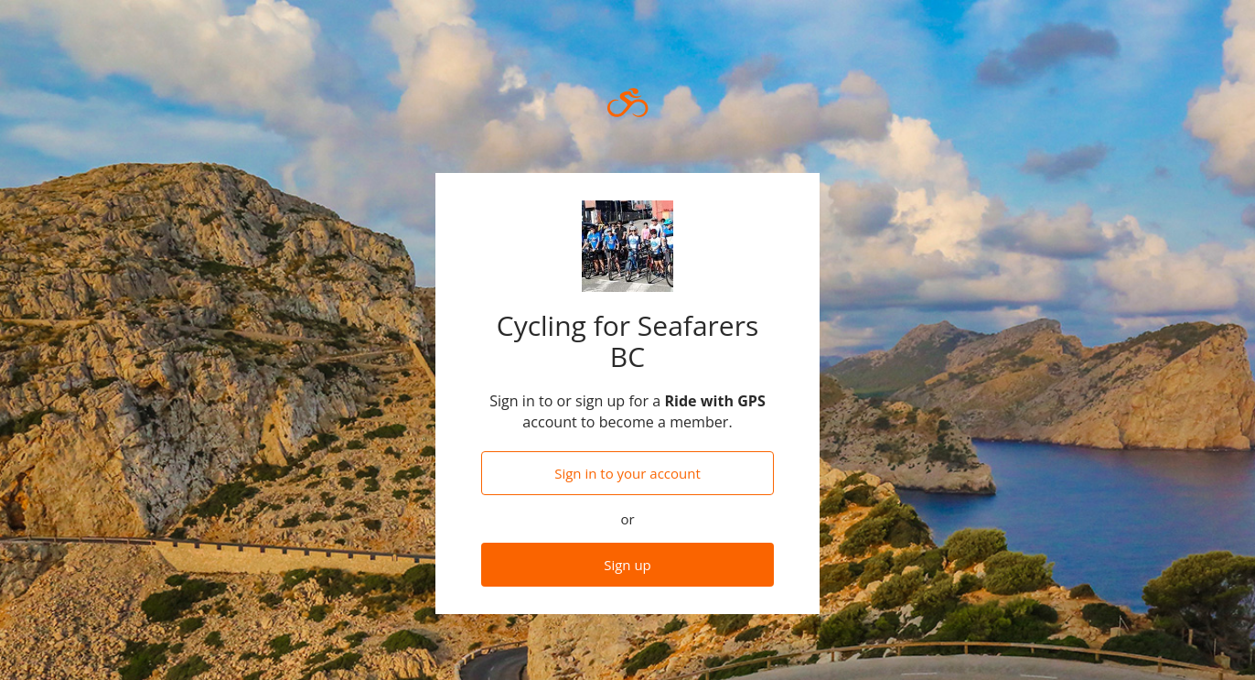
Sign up (627, 565)
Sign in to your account (627, 473)
